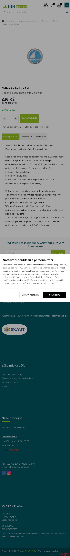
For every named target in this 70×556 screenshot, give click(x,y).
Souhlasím (54, 294)
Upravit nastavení (30, 294)
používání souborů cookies (41, 283)
